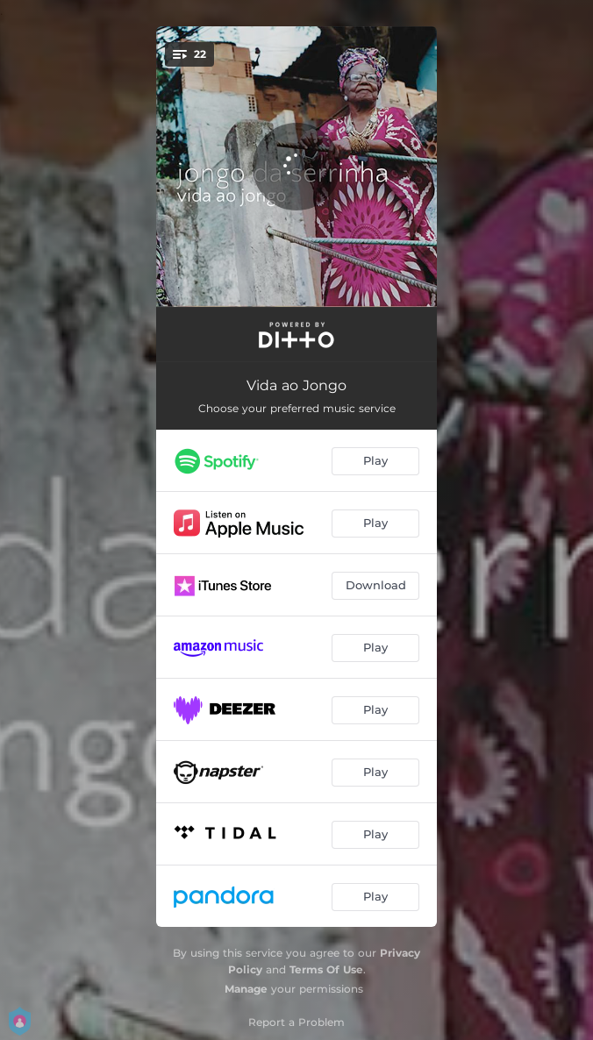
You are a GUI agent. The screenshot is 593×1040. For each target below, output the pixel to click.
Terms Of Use (326, 969)
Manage (246, 988)
